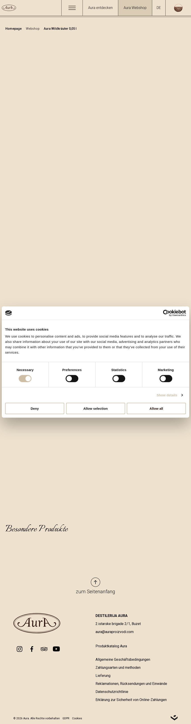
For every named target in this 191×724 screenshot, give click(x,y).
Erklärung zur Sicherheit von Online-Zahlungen (131, 700)
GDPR (65, 718)
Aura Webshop (135, 8)
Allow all (156, 408)
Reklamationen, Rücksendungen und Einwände (131, 684)
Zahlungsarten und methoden (118, 668)
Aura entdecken (100, 8)
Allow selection (95, 408)
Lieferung (103, 676)
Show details (167, 395)
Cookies (77, 718)
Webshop (33, 28)
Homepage (13, 28)
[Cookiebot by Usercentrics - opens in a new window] (166, 313)
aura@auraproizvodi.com (115, 632)
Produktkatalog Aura (111, 646)
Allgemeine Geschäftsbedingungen (123, 660)
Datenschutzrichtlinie (112, 692)
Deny (35, 408)
